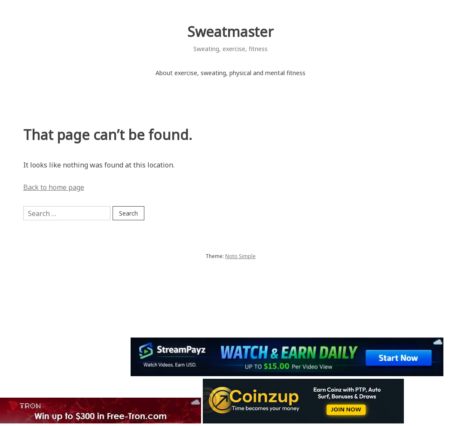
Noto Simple (240, 256)
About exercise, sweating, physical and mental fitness (230, 73)
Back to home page (53, 187)
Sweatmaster (230, 31)
